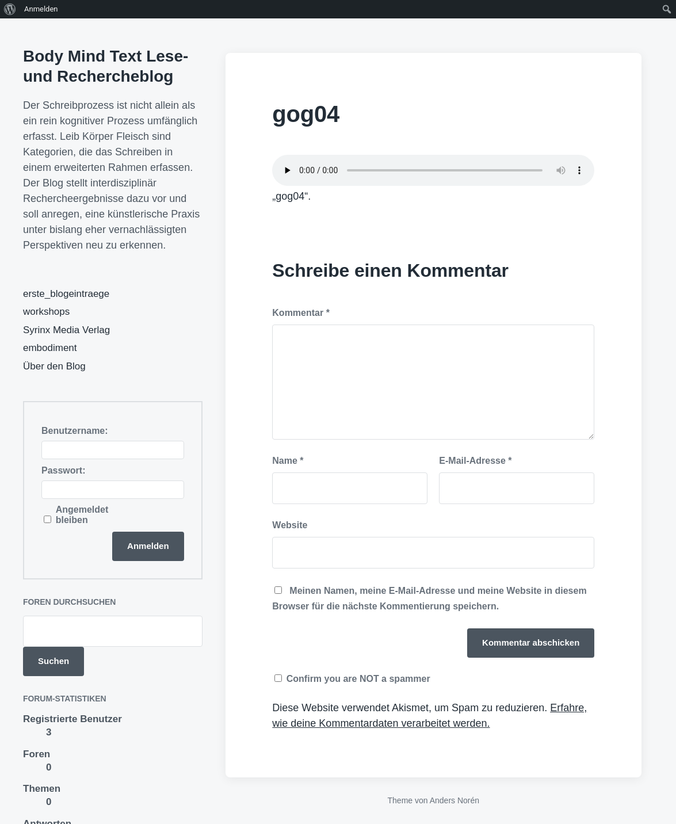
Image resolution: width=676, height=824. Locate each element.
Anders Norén (454, 800)
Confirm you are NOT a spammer (352, 679)
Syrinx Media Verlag (66, 330)
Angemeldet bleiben (82, 515)
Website (289, 525)
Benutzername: (74, 431)
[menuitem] (10, 9)
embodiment (50, 347)
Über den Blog (54, 366)
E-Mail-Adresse (475, 461)
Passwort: (63, 470)
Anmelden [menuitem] (41, 9)
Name (287, 461)
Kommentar (301, 313)
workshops (46, 311)
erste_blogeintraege (66, 293)
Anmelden (148, 546)
